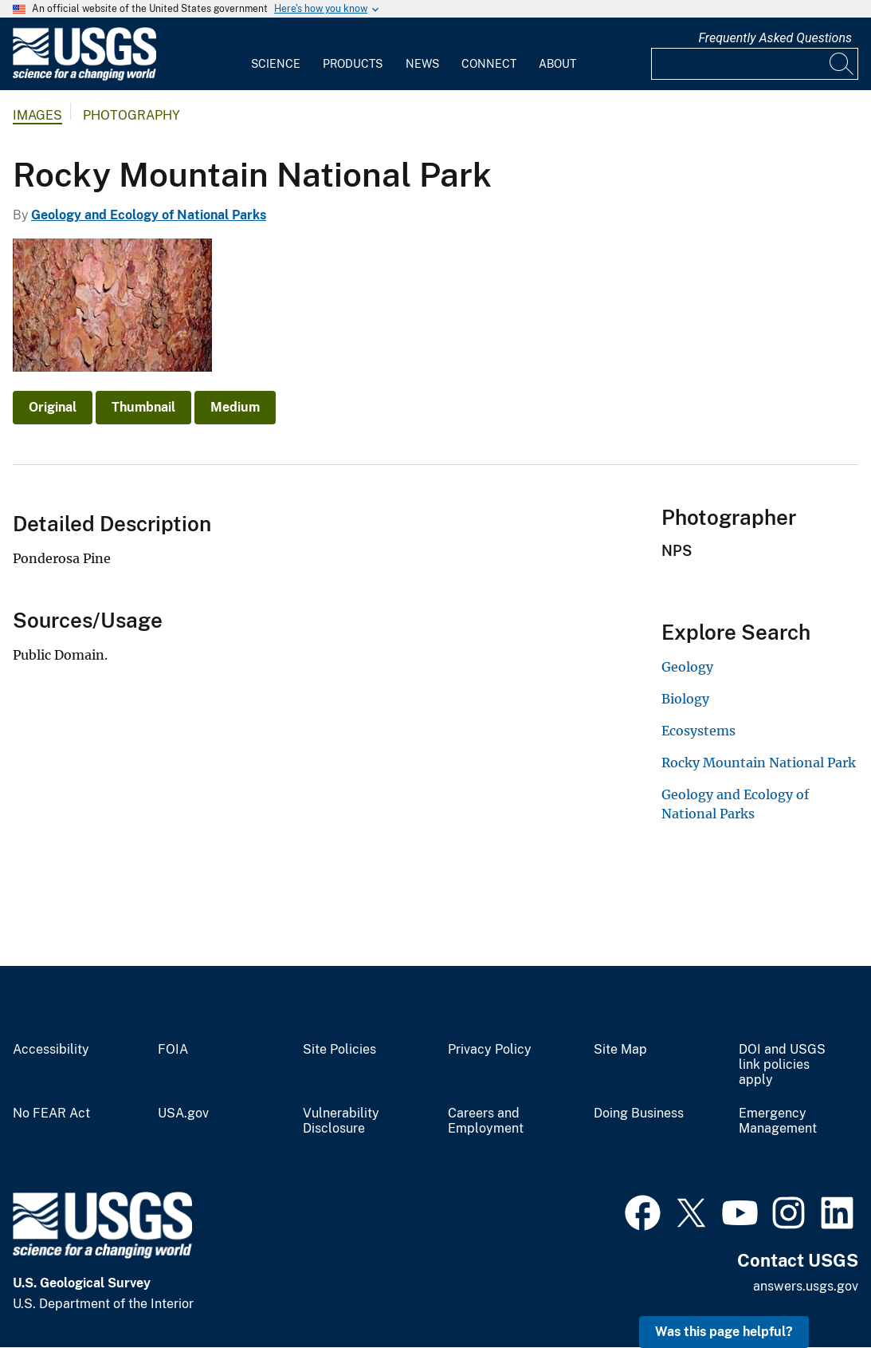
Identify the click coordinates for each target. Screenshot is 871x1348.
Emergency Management (778, 1121)
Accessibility (51, 1050)
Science (275, 63)
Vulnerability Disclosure (341, 1121)
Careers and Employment (486, 1121)
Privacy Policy (490, 1050)
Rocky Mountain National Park (758, 763)
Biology (685, 699)
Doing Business (639, 1113)
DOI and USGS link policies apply (782, 1065)
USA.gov (183, 1113)
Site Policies (339, 1050)
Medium (235, 407)
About (557, 63)
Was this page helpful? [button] (724, 1331)
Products (353, 63)
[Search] (842, 64)
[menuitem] (276, 54)
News (422, 63)
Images (37, 115)
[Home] (84, 77)
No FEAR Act (51, 1113)
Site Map (620, 1050)
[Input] (754, 64)
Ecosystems (698, 731)
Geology (687, 667)
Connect (488, 63)
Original (53, 407)
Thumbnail (143, 407)
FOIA (173, 1050)
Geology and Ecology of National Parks (148, 215)
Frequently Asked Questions (775, 37)
